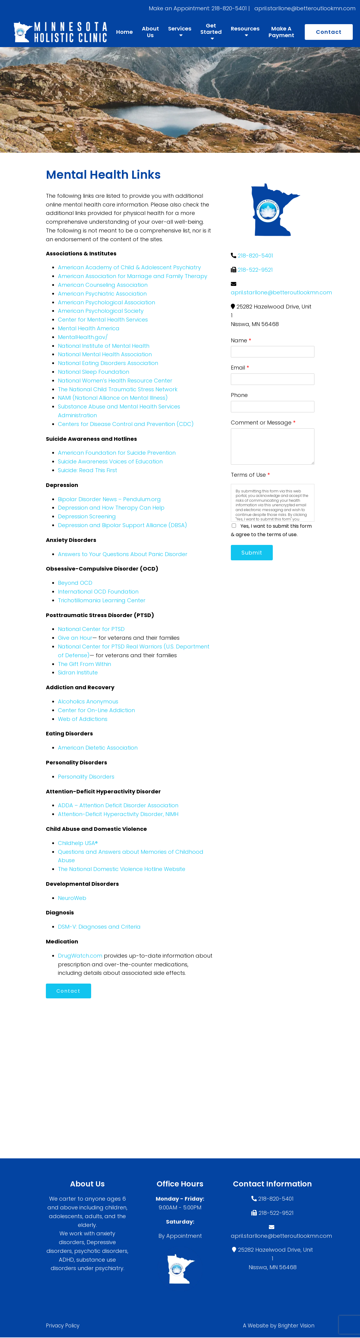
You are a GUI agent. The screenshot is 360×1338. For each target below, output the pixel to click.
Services (179, 28)
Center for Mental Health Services (103, 319)
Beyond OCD (75, 583)
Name (241, 340)
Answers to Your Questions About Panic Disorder (123, 554)
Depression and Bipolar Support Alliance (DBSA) (122, 525)
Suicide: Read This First (87, 470)
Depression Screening (87, 516)
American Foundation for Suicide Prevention (117, 452)
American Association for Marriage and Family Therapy (132, 276)
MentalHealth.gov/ (83, 337)
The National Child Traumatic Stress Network (117, 389)
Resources (245, 28)
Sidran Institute (78, 672)
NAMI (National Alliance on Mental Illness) (113, 398)
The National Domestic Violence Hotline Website (121, 869)
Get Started (211, 29)
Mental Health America (88, 328)
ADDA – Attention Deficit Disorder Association (118, 805)
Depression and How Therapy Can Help (111, 507)
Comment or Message (263, 422)
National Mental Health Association (105, 354)
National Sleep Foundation (93, 372)
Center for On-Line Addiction (96, 710)
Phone (239, 395)
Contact (329, 32)
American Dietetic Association (98, 747)
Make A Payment (281, 31)
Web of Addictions (82, 719)
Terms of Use (250, 475)
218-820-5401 (255, 255)
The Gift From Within (84, 664)
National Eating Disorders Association (108, 363)
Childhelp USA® (78, 843)
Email (240, 367)
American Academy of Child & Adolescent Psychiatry (129, 267)
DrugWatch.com (80, 955)
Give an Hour (75, 638)
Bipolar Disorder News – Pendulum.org (109, 499)
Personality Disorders (86, 776)
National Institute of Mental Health (103, 346)
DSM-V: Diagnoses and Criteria (99, 926)
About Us (150, 31)
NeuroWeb (72, 898)
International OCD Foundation (98, 591)
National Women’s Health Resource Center (115, 380)
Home (124, 32)
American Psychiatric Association (102, 293)
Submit (252, 552)
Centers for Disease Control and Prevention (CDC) (126, 424)
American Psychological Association (106, 302)
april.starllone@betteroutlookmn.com (281, 292)
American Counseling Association (103, 285)
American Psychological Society (101, 311)
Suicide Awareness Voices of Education (110, 461)
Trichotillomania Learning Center (101, 600)
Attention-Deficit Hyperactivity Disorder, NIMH (118, 814)
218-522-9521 (255, 270)
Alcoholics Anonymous (88, 701)
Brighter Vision (296, 1326)
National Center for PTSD (91, 629)
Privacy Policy (62, 1326)
